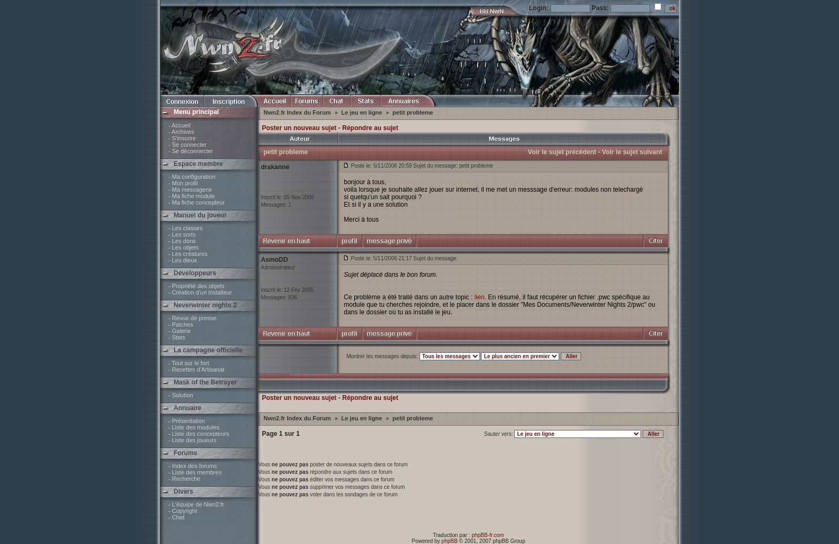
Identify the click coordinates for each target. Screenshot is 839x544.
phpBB (449, 541)
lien (480, 297)
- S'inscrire (182, 138)
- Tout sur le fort (189, 363)
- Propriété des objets (197, 286)
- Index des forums (193, 466)
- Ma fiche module (192, 196)
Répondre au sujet (370, 128)
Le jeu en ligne (362, 112)
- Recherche (185, 478)
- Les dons (182, 241)
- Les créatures (188, 254)
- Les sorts (182, 234)
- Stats (177, 337)
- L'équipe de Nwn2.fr (196, 504)
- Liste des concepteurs (199, 433)
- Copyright (183, 511)
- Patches (181, 324)
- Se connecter (188, 144)
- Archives (181, 132)
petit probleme (413, 112)
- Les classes (186, 228)
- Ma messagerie (190, 189)
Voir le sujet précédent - (564, 152)
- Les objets (184, 247)
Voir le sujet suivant (632, 152)
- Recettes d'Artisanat (197, 369)
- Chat (177, 517)
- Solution (181, 395)
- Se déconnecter (191, 151)
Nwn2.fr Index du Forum (298, 112)
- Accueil (180, 125)
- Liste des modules (194, 427)
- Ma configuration (192, 176)
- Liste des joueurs (193, 440)
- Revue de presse (193, 318)
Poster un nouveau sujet (299, 128)
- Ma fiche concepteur (197, 202)
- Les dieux (183, 260)
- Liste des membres (195, 472)
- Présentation (187, 421)
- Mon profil (183, 183)
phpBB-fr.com (487, 535)
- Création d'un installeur (200, 292)
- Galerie (180, 331)
